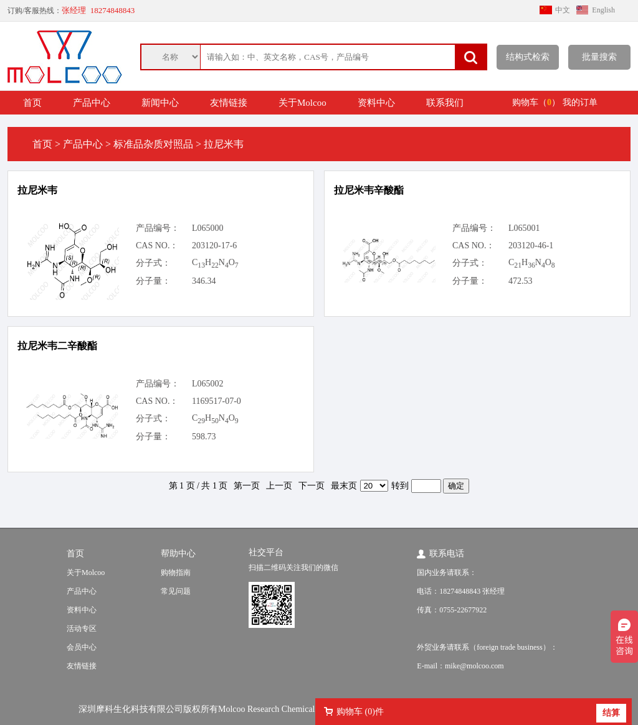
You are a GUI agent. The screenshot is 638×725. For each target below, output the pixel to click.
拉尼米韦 (37, 190)
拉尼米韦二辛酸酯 (57, 345)
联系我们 (445, 103)
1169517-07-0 (216, 401)
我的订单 (580, 102)
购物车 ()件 (360, 711)
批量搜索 (599, 57)
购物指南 (176, 572)
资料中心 (376, 103)
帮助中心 (178, 553)
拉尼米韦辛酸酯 (369, 190)
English (603, 10)
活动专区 (82, 628)
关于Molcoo (302, 103)
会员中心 (82, 647)
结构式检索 (528, 57)
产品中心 (91, 103)
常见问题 (176, 591)
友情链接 (228, 103)
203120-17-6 (214, 245)
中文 (562, 10)
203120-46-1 (530, 245)
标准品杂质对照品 (153, 144)
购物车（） (536, 102)
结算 (611, 713)
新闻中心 (160, 103)
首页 (32, 103)
